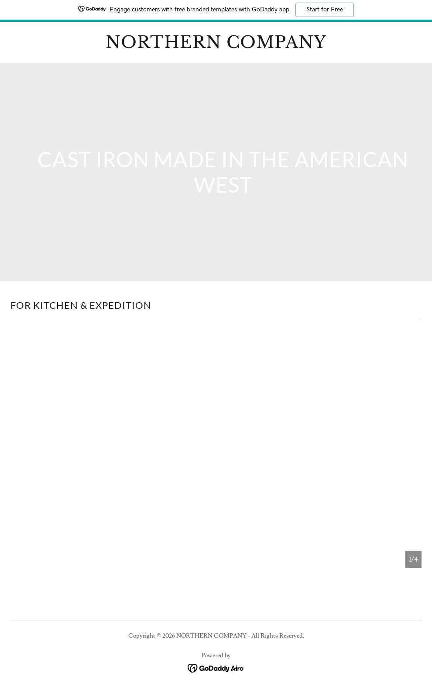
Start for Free (324, 10)
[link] (216, 45)
